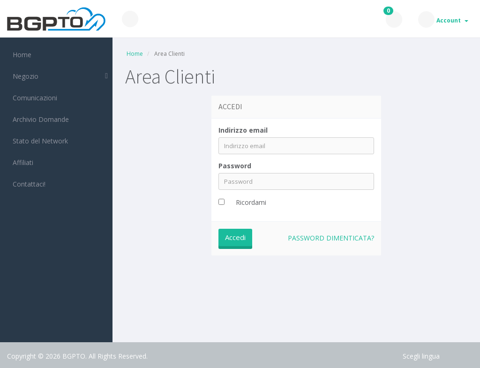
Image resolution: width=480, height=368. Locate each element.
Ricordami (251, 202)
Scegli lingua (421, 356)
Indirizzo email (243, 130)
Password (234, 165)
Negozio (23, 76)
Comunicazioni (33, 97)
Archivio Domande (39, 119)
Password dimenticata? (331, 237)
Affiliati (21, 162)
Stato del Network (38, 140)
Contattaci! (27, 184)
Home (20, 54)
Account (452, 20)
